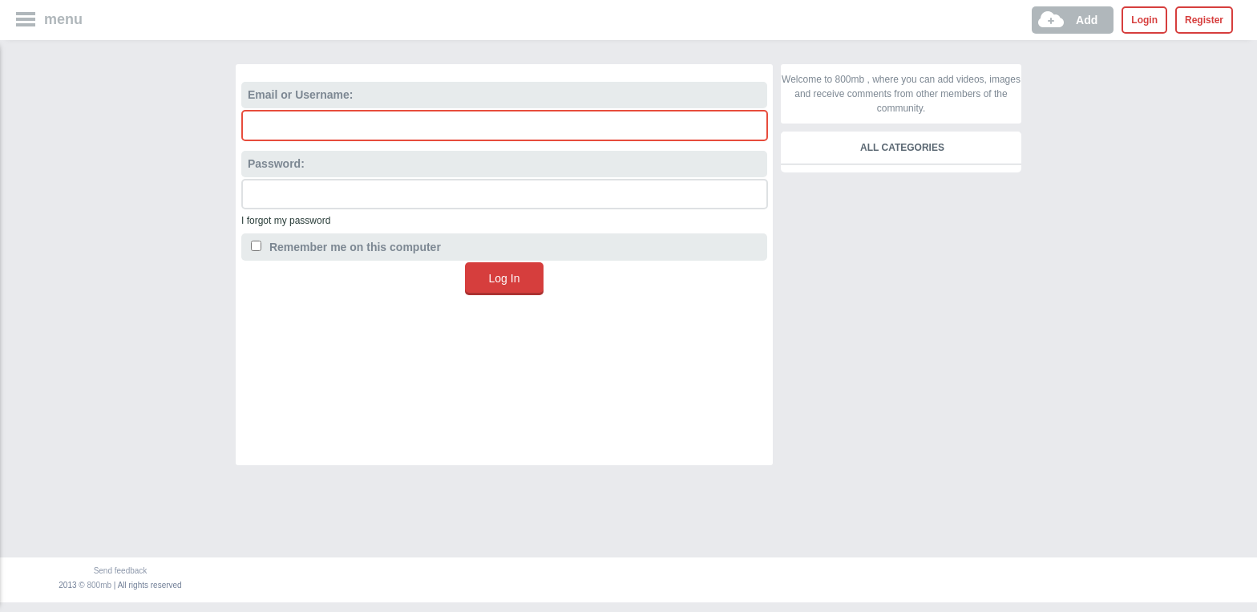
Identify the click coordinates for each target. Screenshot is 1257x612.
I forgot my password (285, 220)
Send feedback (121, 570)
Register (1204, 20)
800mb (100, 585)
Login (1144, 20)
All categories (902, 147)
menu (63, 19)
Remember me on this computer (346, 247)
